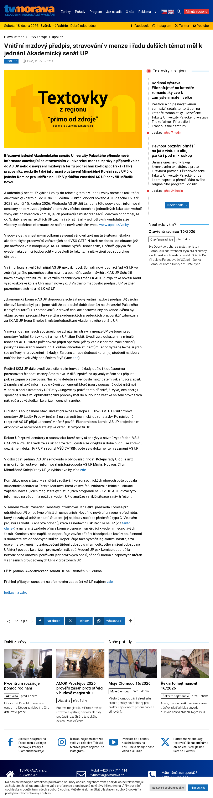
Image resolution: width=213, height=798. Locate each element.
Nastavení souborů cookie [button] (168, 787)
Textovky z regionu (170, 70)
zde (75, 358)
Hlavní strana (14, 37)
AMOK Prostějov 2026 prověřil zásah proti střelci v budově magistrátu (79, 688)
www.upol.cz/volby (114, 225)
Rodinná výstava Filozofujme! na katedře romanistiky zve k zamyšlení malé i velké (173, 90)
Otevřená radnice (161, 239)
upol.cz (57, 37)
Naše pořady (120, 641)
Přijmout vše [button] (198, 787)
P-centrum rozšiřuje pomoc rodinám (22, 686)
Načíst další (177, 205)
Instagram (164, 26)
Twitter (184, 26)
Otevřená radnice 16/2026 (172, 231)
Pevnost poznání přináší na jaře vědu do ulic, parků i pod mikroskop (173, 151)
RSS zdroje (38, 37)
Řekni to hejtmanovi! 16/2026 (179, 686)
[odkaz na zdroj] (16, 592)
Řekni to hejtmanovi (176, 696)
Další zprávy (15, 641)
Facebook (141, 26)
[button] (179, 11)
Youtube (203, 26)
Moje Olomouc (119, 691)
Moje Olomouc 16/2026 (130, 683)
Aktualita (12, 696)
